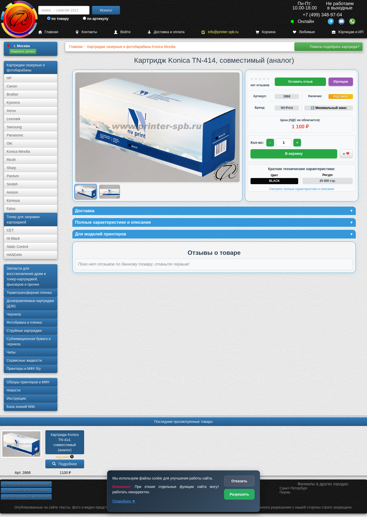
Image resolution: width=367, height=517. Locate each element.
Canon (12, 86)
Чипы (11, 352)
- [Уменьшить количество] (270, 143)
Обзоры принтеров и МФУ (28, 382)
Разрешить (239, 494)
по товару (58, 19)
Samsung (14, 127)
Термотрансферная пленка (29, 293)
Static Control (17, 247)
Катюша (13, 200)
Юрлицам (340, 81)
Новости (13, 390)
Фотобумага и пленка (24, 322)
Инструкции (16, 398)
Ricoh (11, 160)
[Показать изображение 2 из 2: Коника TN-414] (109, 192)
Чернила (14, 314)
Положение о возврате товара (26, 490)
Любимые (304, 32)
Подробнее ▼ (123, 501)
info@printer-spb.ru (220, 32)
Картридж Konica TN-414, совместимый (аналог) (65, 442)
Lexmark (13, 119)
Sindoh (12, 184)
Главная (48, 32)
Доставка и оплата (166, 32)
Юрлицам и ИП (347, 32)
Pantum (13, 176)
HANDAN (14, 255)
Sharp (11, 168)
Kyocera (13, 102)
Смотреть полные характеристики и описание (301, 188)
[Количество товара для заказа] (284, 142)
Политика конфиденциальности (26, 484)
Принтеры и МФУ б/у (24, 369)
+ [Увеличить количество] (298, 143)
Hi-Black (13, 238)
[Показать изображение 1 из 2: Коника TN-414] (86, 191)
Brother (12, 94)
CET (10, 230)
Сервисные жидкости (24, 360)
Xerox (11, 111)
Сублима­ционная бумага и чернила (29, 341)
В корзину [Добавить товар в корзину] (294, 153)
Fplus (11, 209)
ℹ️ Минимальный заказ (328, 108)
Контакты (86, 32)
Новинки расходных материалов (26, 497)
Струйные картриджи (24, 331)
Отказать (239, 481)
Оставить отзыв (300, 81)
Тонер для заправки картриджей (23, 219)
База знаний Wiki (21, 407)
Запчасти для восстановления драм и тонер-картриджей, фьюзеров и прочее (26, 276)
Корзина (266, 32)
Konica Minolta (18, 151)
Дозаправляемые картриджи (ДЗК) (30, 303)
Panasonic (15, 135)
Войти (122, 32)
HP (9, 78)
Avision (12, 192)
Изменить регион (23, 51)
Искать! (106, 10)
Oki (9, 143)
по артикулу (96, 19)
